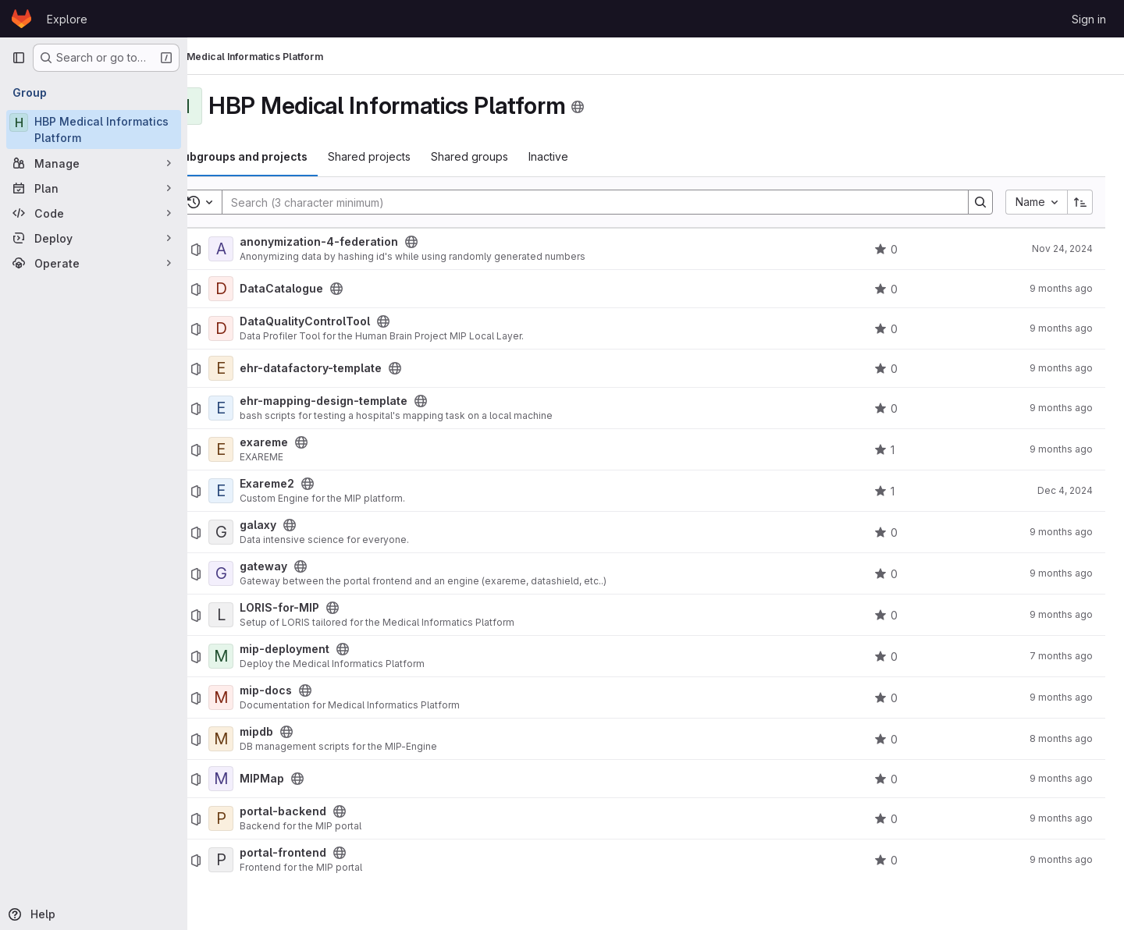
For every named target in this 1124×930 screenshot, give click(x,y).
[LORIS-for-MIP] (262, 614)
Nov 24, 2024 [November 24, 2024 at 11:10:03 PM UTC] (1062, 248)
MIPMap (303, 778)
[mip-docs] (262, 697)
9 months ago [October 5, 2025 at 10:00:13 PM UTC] (1061, 573)
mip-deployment (326, 649)
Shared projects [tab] (410, 156)
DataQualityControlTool (346, 321)
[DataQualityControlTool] (262, 328)
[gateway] (262, 573)
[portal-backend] (262, 818)
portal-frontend (324, 853)
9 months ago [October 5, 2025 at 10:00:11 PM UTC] (1061, 328)
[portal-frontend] (262, 859)
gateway (305, 566)
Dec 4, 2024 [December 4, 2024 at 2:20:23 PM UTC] (1065, 490)
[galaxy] (262, 532)
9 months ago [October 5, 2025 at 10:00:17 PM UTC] (1061, 408)
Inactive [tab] (590, 156)
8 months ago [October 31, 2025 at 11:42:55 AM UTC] (1061, 738)
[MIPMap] (262, 778)
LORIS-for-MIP (321, 608)
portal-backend (324, 811)
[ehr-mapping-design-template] (262, 408)
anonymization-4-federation (360, 242)
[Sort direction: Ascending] (1080, 202)
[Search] (608, 202)
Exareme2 (308, 483)
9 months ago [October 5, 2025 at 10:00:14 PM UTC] (1061, 288)
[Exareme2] (262, 490)
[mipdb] (262, 738)
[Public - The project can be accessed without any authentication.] (453, 242)
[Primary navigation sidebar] (18, 57)
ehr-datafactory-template (352, 368)
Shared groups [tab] (511, 156)
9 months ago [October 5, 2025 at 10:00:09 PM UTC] (1061, 368)
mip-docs (307, 690)
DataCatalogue (323, 288)
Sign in (1089, 19)
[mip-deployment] (262, 656)
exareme (305, 442)
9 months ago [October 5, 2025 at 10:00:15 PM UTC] (1061, 614)
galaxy (299, 525)
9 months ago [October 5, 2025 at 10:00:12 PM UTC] (1061, 449)
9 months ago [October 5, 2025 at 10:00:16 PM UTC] (1061, 697)
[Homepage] (21, 18)
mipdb (298, 732)
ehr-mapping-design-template (365, 401)
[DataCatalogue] (262, 288)
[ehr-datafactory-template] (262, 368)
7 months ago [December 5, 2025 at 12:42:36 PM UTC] (1061, 656)
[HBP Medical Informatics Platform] (93, 129)
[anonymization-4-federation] (262, 248)
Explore (67, 19)
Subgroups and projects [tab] (282, 156)
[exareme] (262, 449)
